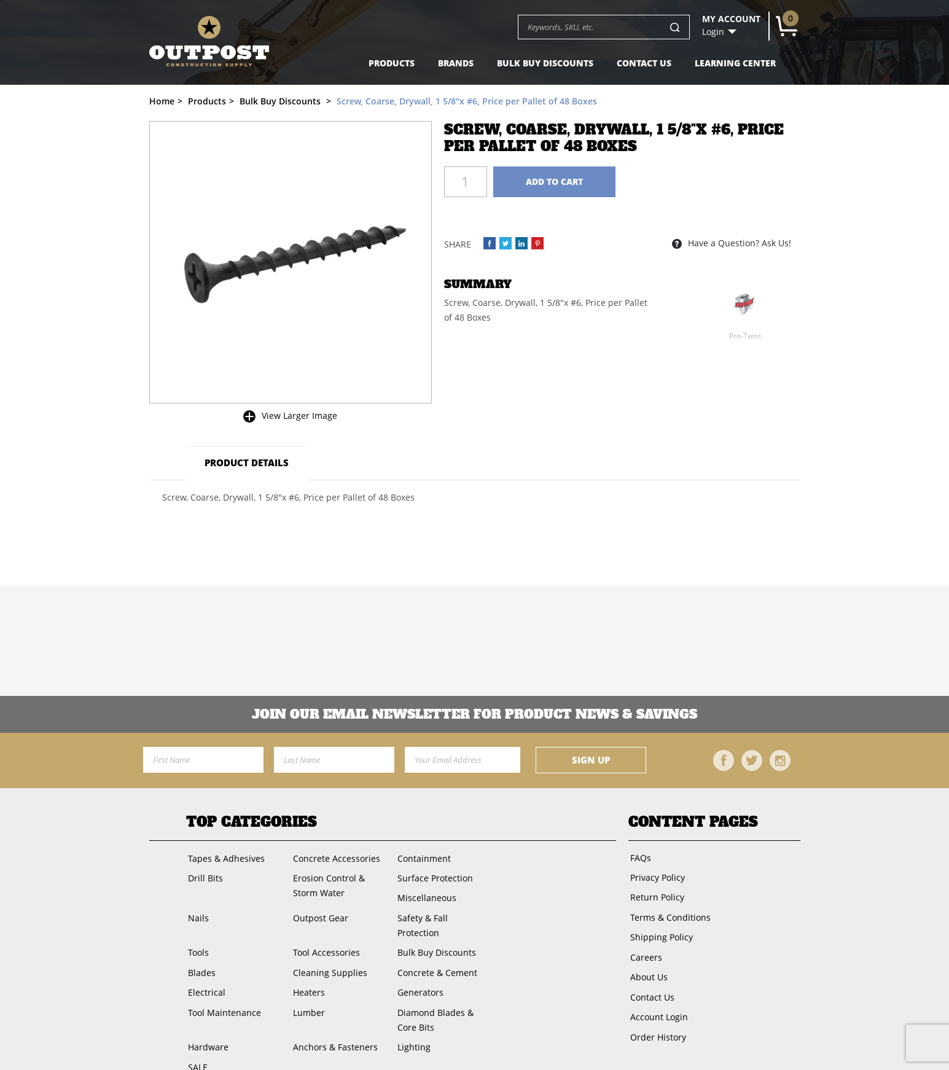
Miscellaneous (424, 894)
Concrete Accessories (334, 857)
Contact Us (644, 63)
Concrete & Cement (435, 949)
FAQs (638, 856)
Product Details (244, 463)
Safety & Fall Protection (442, 912)
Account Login (657, 1004)
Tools (196, 931)
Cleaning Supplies (328, 949)
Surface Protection (433, 875)
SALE (196, 1038)
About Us (647, 967)
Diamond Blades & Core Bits (444, 993)
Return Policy (655, 893)
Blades (200, 949)
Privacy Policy (655, 875)
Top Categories (251, 822)
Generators (418, 968)
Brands (456, 63)
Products (392, 63)
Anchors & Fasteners (333, 1019)
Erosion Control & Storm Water (326, 883)
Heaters (306, 968)
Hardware (206, 1019)
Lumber (306, 986)
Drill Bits (203, 875)
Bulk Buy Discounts (545, 63)
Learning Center (735, 63)
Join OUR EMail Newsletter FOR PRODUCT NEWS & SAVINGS (474, 714)
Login (713, 31)
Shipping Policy (659, 930)
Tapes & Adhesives (224, 857)
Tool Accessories (324, 931)
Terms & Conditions (668, 912)
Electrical (205, 968)
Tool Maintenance (222, 986)
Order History (656, 1022)
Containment (421, 857)
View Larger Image (299, 415)
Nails (196, 912)
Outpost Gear (318, 912)
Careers (644, 949)
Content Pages (693, 822)
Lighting (411, 1019)
